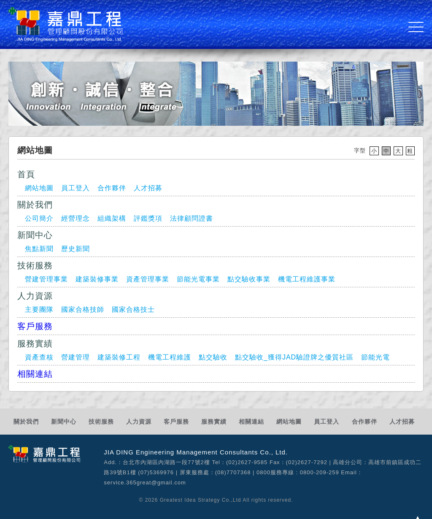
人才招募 (148, 188)
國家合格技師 (82, 309)
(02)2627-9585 (246, 462)
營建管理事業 (46, 279)
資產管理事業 (147, 279)
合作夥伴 (111, 188)
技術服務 (101, 421)
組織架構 (111, 218)
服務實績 (214, 421)
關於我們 (26, 421)
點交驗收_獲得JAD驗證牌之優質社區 (294, 357)
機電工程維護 (169, 357)
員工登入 (75, 188)
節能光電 (375, 357)
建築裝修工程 (118, 357)
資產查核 (39, 357)
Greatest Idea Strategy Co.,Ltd (200, 500)
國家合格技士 (133, 309)
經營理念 (75, 218)
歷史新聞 (75, 248)
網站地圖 (39, 188)
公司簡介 (39, 218)
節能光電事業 (198, 279)
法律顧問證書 (191, 218)
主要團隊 (39, 309)
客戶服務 (35, 326)
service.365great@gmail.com (145, 482)
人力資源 (138, 421)
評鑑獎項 (148, 218)
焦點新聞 (39, 248)
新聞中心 (63, 421)
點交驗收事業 (248, 279)
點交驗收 (213, 357)
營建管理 (75, 357)
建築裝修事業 (97, 279)
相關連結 (35, 373)
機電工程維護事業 (306, 279)
